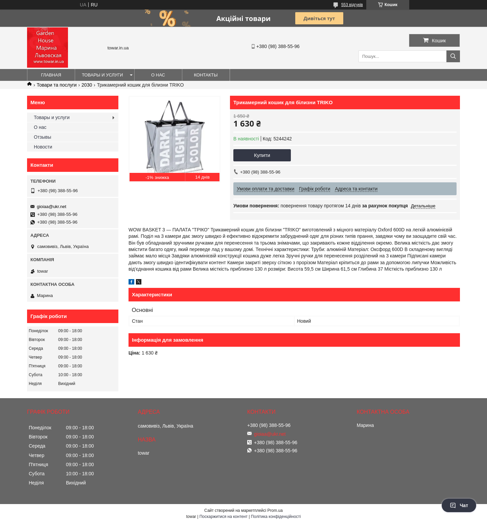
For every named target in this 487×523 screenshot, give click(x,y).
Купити (262, 155)
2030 (87, 85)
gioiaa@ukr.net (51, 206)
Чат (459, 505)
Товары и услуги (102, 74)
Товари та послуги (56, 85)
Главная (51, 74)
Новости (43, 147)
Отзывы (42, 137)
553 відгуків (352, 4)
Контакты (205, 74)
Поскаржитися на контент (224, 516)
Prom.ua (275, 510)
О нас (158, 74)
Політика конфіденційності (276, 516)
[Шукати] (453, 56)
